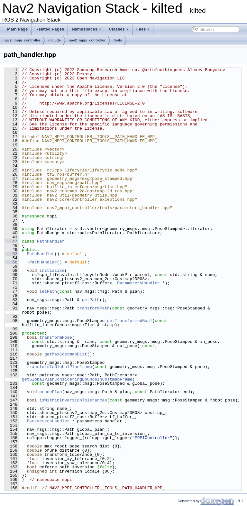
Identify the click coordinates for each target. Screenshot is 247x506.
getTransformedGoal (129, 321)
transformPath (93, 308)
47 (11, 241)
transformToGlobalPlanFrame (59, 367)
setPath (48, 291)
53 (11, 254)
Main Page (17, 29)
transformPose (55, 337)
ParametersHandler (138, 283)
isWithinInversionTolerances (73, 400)
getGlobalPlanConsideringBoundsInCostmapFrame (77, 379)
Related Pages (49, 29)
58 (11, 262)
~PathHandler (42, 262)
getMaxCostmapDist (65, 354)
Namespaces (86, 29)
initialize (51, 270)
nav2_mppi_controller (22, 40)
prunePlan (50, 392)
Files (143, 29)
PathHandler (51, 241)
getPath (91, 300)
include (54, 40)
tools (118, 40)
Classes (119, 29)
